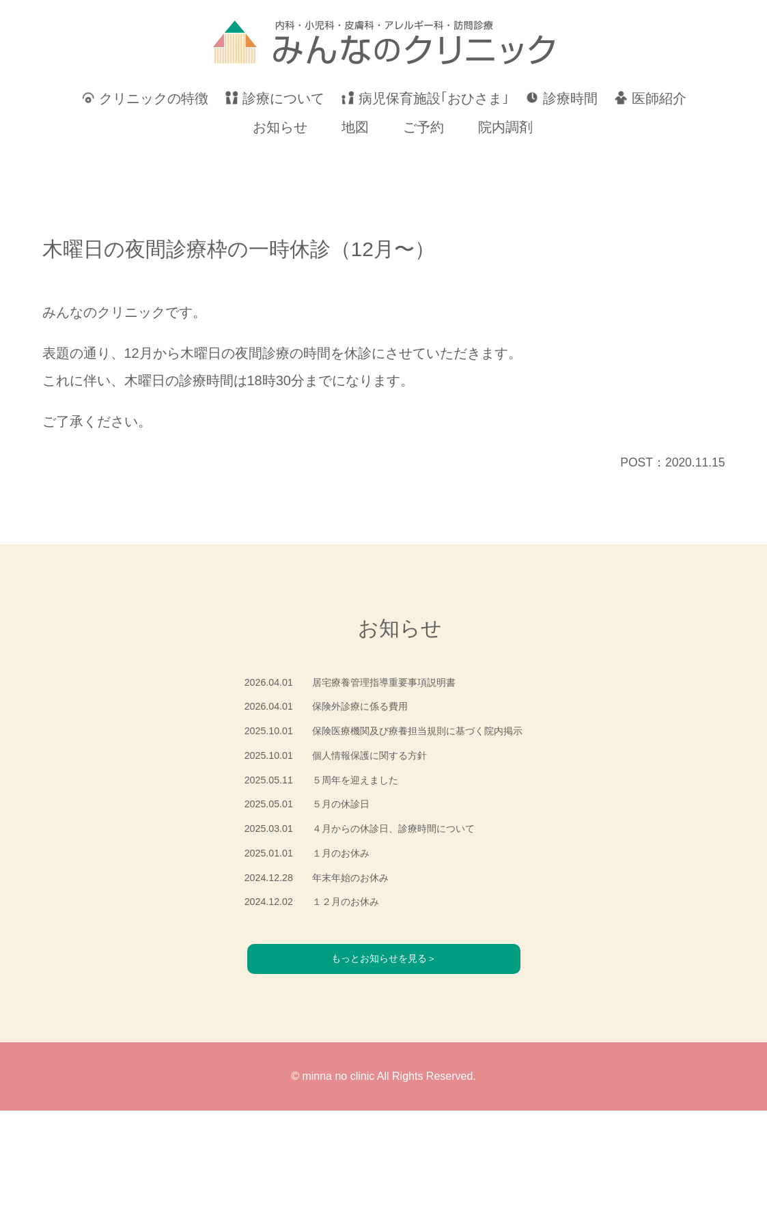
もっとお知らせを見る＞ (383, 1058)
